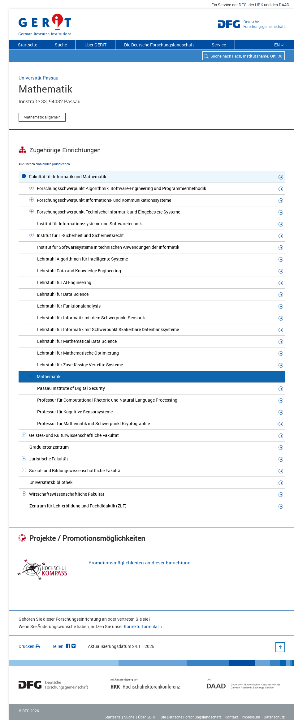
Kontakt (231, 716)
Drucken (29, 646)
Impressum (251, 716)
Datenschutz (274, 716)
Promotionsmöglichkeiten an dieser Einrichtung (140, 562)
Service (219, 45)
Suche (61, 45)
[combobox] (243, 55)
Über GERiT (95, 45)
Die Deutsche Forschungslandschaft (159, 45)
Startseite (27, 45)
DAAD (284, 4)
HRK (259, 4)
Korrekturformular (141, 626)
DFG (243, 4)
